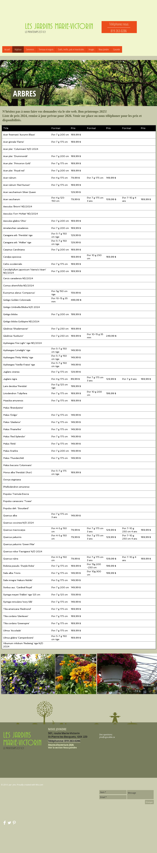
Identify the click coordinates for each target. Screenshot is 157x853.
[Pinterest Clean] (14, 823)
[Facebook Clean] (5, 823)
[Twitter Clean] (9, 823)
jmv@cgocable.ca (107, 737)
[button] (30, 49)
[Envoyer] (149, 802)
